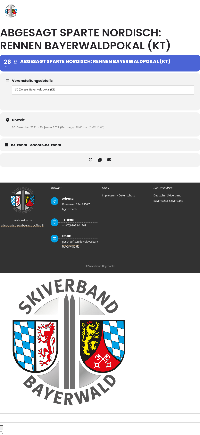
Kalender (19, 145)
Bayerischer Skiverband (168, 201)
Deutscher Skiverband (167, 195)
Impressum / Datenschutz (118, 195)
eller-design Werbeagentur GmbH (22, 225)
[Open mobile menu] (192, 11)
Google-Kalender (45, 145)
